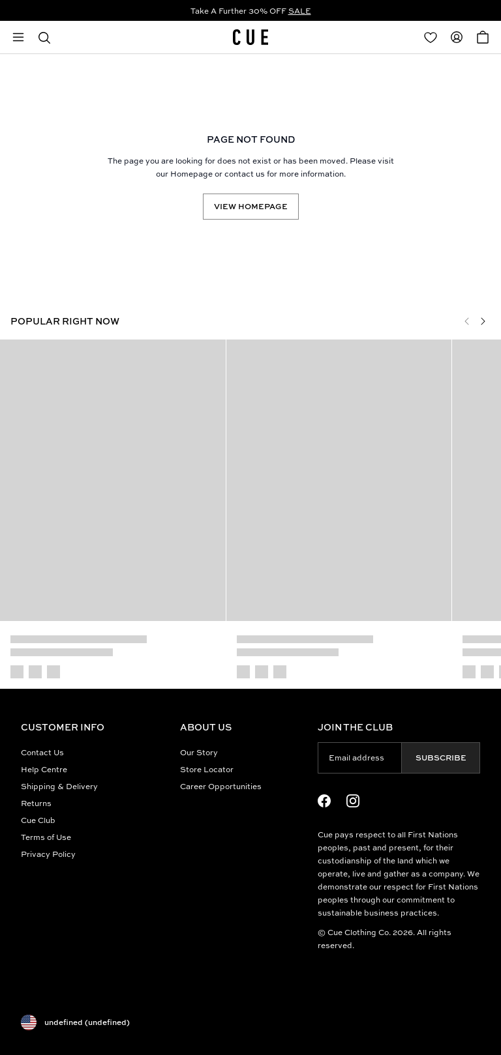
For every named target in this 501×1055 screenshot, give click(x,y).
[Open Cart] (483, 37)
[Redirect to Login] (430, 37)
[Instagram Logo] (352, 800)
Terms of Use (46, 837)
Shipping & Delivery (59, 786)
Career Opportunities (221, 786)
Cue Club (38, 820)
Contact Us (42, 752)
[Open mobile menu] (18, 37)
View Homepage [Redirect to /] (251, 206)
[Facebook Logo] (324, 800)
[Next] (483, 321)
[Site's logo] (250, 37)
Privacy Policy (48, 854)
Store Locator (207, 769)
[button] (44, 37)
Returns (36, 803)
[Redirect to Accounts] (456, 37)
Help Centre (44, 769)
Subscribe (441, 757)
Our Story (199, 752)
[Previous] (467, 321)
